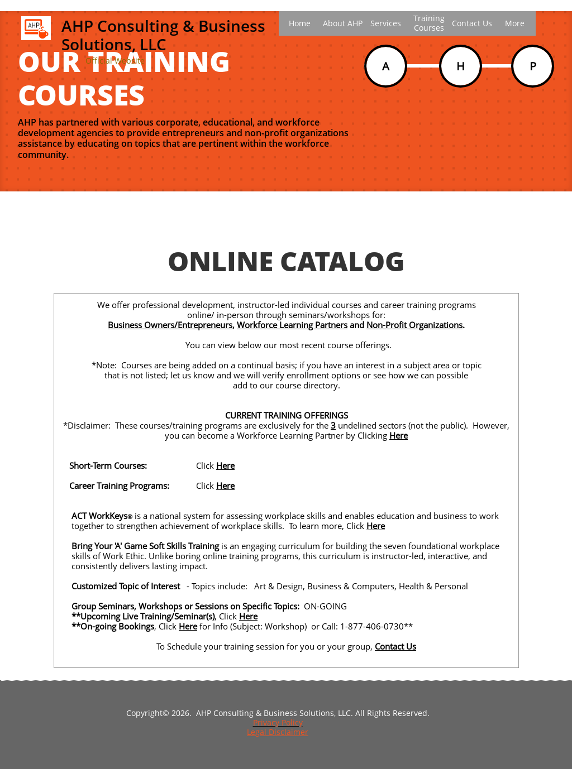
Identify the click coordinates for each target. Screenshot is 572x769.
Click (169, 626)
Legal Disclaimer (277, 732)
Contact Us (395, 646)
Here (398, 435)
